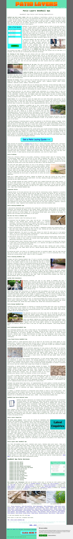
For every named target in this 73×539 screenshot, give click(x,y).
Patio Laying (61, 507)
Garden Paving (19, 508)
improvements (11, 483)
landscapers (27, 487)
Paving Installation (45, 510)
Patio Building (27, 510)
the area (26, 60)
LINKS (51, 7)
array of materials (34, 79)
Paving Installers (15, 506)
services (45, 488)
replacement (43, 35)
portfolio (25, 47)
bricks (63, 81)
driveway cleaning (35, 483)
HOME (47, 7)
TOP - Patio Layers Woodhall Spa (16, 519)
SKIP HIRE (12, 484)
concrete (31, 82)
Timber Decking (60, 513)
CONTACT (58, 7)
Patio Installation (30, 507)
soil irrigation (54, 483)
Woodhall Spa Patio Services (18, 459)
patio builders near (44, 428)
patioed (16, 58)
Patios (53, 510)
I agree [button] (41, 535)
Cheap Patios (53, 507)
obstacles (35, 59)
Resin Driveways (34, 529)
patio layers (62, 147)
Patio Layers (11, 508)
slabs (29, 81)
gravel (21, 82)
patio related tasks (34, 412)
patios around (34, 408)
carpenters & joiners (45, 487)
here (29, 515)
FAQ (17, 529)
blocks (37, 82)
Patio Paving (19, 513)
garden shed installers (49, 484)
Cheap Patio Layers (60, 506)
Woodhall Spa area (39, 49)
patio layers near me (13, 430)
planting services (29, 486)
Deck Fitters (52, 513)
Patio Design (35, 510)
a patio (63, 18)
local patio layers (12, 422)
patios (49, 30)
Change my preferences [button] (52, 535)
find (11, 444)
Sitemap (8, 529)
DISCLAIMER (63, 7)
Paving (47, 507)
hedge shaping (11, 486)
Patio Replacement (38, 506)
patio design (37, 43)
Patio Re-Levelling (27, 506)
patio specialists (28, 399)
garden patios (54, 401)
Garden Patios (26, 513)
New (11, 529)
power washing (11, 487)
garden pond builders (50, 486)
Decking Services (43, 513)
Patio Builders (40, 507)
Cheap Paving (34, 513)
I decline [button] (45, 535)
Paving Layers (11, 507)
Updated (14, 529)
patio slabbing (11, 409)
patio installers (21, 150)
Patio (9, 143)
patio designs (39, 390)
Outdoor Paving (58, 508)
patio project (51, 64)
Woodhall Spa (28, 143)
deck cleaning (29, 484)
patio (38, 39)
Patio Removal (20, 507)
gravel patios (43, 402)
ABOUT (54, 7)
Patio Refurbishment (17, 510)
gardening (25, 488)
